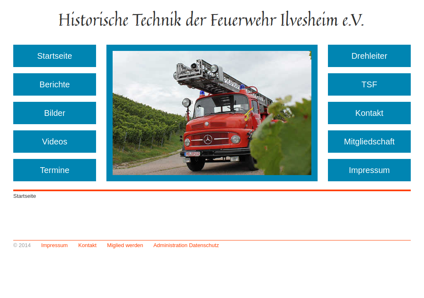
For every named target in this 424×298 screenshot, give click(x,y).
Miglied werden (125, 245)
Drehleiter (370, 55)
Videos (54, 141)
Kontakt (369, 113)
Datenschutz (204, 245)
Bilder (54, 113)
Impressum (369, 170)
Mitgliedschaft (369, 141)
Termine (54, 170)
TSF (369, 84)
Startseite (54, 55)
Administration (170, 245)
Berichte (54, 84)
